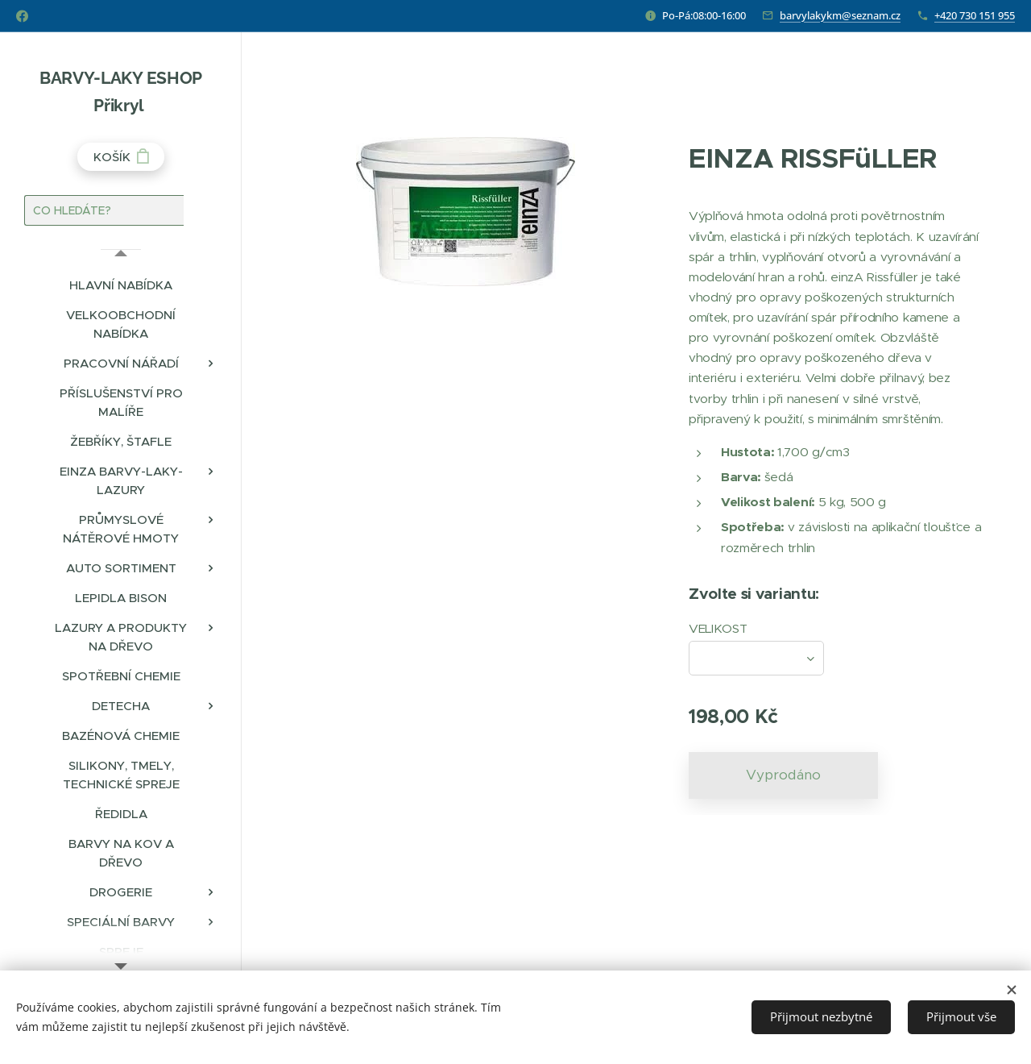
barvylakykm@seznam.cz (840, 15)
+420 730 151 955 (974, 15)
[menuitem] (121, 285)
